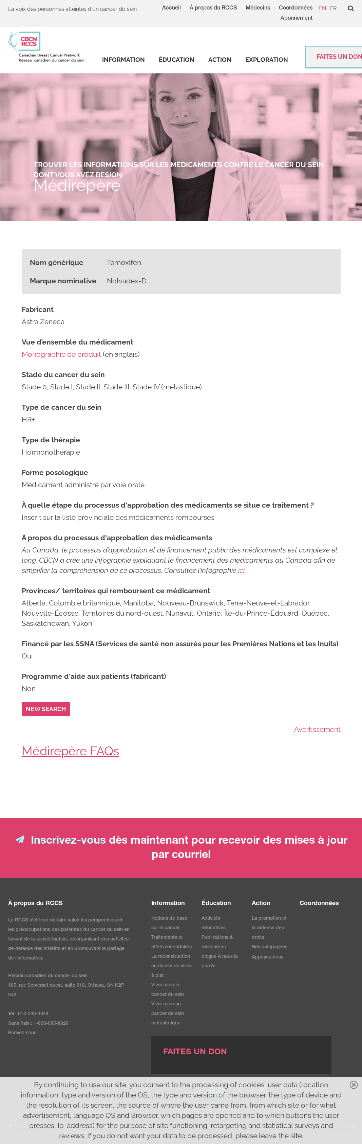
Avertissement (317, 729)
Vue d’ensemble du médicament (77, 342)
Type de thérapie (51, 440)
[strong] (123, 59)
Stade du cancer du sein (63, 374)
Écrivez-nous (22, 1033)
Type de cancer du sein (61, 407)
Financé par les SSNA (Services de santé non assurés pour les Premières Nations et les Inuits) (180, 643)
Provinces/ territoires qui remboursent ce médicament (116, 590)
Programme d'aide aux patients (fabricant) (94, 676)
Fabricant (38, 309)
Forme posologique (55, 472)
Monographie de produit (61, 354)
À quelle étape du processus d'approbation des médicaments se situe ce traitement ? (168, 505)
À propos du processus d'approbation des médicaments (117, 537)
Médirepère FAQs (70, 751)
